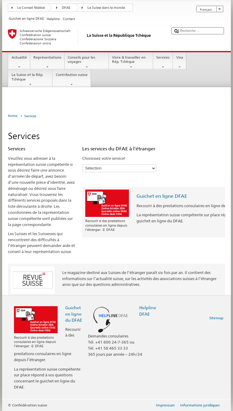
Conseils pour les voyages (87, 62)
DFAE (66, 8)
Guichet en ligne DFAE (162, 196)
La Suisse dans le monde (106, 8)
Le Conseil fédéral (31, 8)
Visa (179, 62)
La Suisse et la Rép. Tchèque (30, 79)
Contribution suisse (71, 79)
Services (163, 62)
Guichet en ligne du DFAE (73, 313)
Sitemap (216, 318)
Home (12, 116)
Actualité (19, 62)
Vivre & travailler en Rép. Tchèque (131, 62)
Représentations (47, 62)
